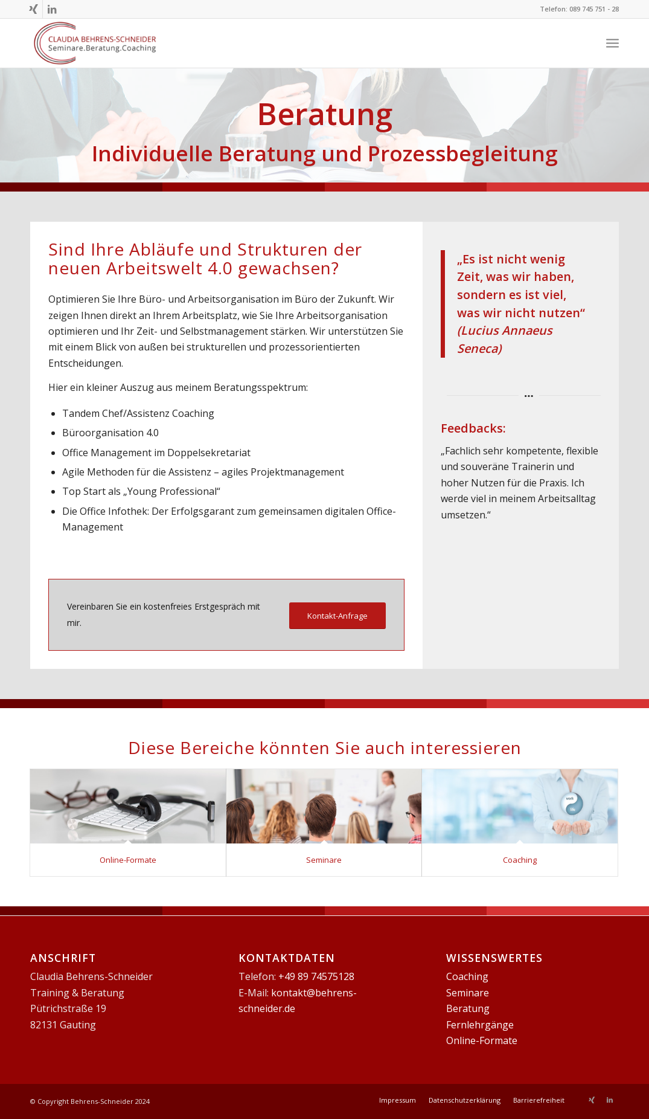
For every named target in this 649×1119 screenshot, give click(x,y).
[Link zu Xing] (33, 9)
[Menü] (612, 43)
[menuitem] (397, 1100)
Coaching (520, 859)
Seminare (324, 859)
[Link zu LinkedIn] (52, 9)
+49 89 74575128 (316, 976)
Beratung (468, 1008)
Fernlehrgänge (480, 1024)
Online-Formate (128, 859)
